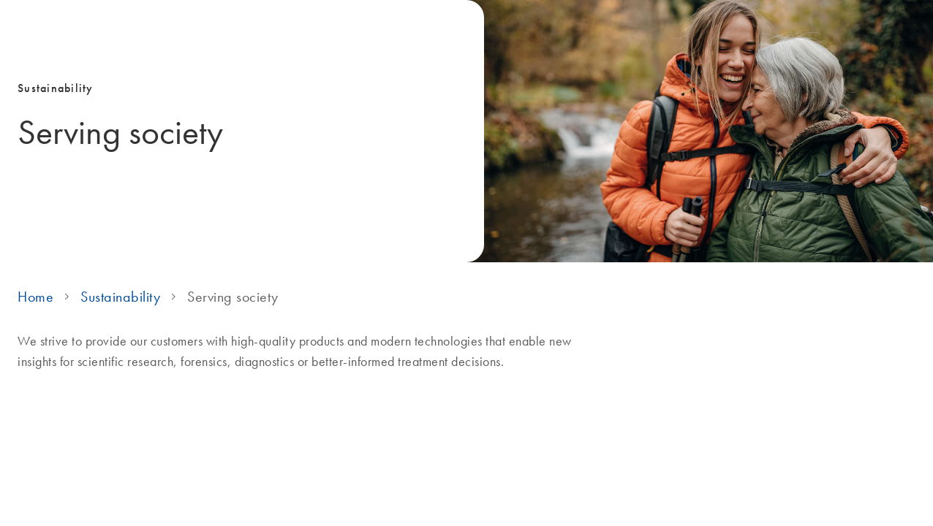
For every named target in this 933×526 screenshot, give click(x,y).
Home (35, 296)
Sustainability (120, 296)
